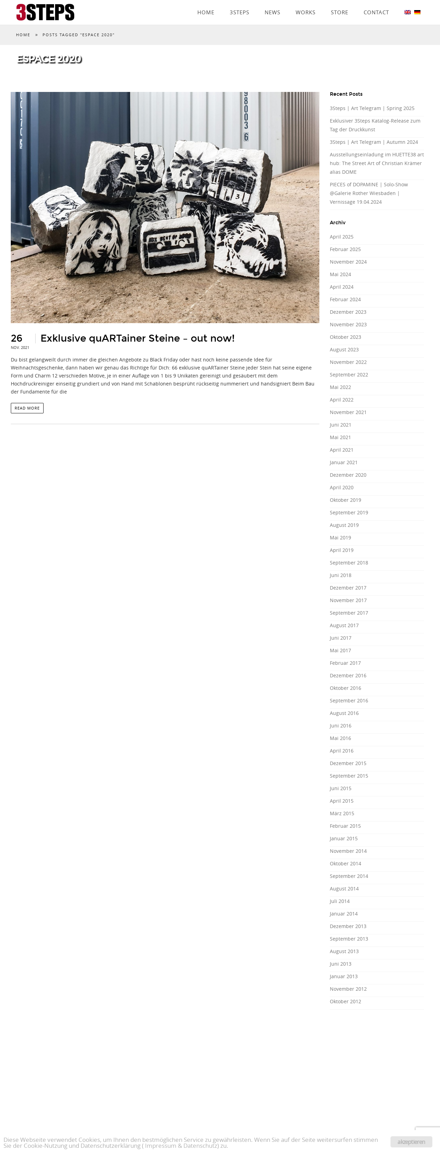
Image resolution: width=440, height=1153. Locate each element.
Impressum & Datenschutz (181, 1146)
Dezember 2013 (348, 926)
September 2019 (349, 512)
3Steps (239, 2)
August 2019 (344, 525)
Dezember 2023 (348, 312)
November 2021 (348, 412)
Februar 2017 (345, 663)
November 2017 (348, 600)
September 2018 (349, 562)
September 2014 (349, 876)
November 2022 (348, 362)
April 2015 (342, 800)
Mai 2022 (340, 387)
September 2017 (349, 612)
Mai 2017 (340, 650)
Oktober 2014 (345, 863)
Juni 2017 (340, 637)
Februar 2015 (345, 826)
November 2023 (348, 324)
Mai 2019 (340, 537)
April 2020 (342, 487)
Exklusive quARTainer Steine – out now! (137, 338)
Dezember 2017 (348, 587)
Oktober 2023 (345, 337)
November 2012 (348, 988)
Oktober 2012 (345, 1001)
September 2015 (349, 775)
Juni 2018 (340, 575)
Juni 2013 (340, 963)
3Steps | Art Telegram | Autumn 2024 (374, 142)
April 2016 (342, 750)
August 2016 (344, 713)
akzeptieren (411, 1142)
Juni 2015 (340, 788)
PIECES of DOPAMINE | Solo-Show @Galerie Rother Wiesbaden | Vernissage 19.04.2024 (369, 193)
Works (306, 2)
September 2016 (349, 700)
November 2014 (348, 851)
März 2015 (342, 813)
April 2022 (342, 399)
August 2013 (344, 951)
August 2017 (344, 625)
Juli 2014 (340, 901)
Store (339, 2)
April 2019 (342, 550)
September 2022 (349, 374)
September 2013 (349, 938)
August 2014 (344, 888)
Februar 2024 (345, 299)
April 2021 (342, 449)
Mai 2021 (340, 437)
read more (27, 408)
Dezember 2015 (348, 763)
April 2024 (342, 286)
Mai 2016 (340, 738)
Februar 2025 (345, 249)
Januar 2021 (344, 462)
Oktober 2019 (345, 500)
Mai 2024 (340, 274)
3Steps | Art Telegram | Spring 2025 (372, 108)
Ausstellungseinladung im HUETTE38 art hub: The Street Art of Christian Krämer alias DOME (377, 163)
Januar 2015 (344, 838)
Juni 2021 (340, 424)
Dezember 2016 (348, 675)
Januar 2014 (344, 913)
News (272, 2)
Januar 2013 (344, 976)
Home (205, 2)
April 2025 (342, 236)
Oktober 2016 (345, 688)
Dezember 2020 (348, 475)
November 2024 (348, 261)
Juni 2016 (340, 725)
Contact (376, 2)
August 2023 (344, 349)
